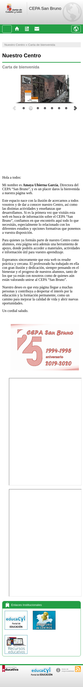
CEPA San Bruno (45, 8)
